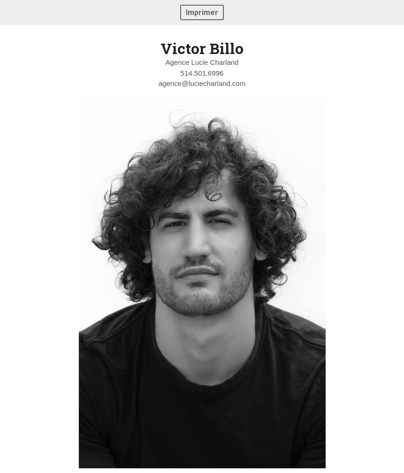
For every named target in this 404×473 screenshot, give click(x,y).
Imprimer (202, 12)
